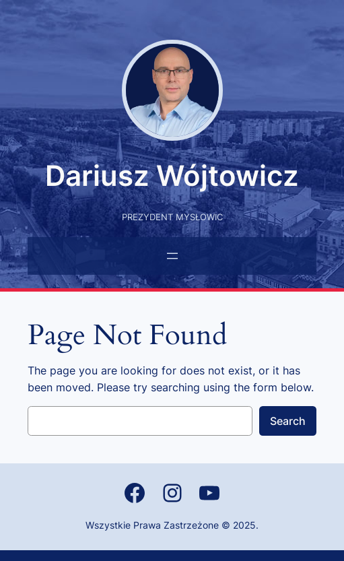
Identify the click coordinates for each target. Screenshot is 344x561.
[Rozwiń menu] (172, 256)
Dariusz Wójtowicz (172, 175)
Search (288, 421)
